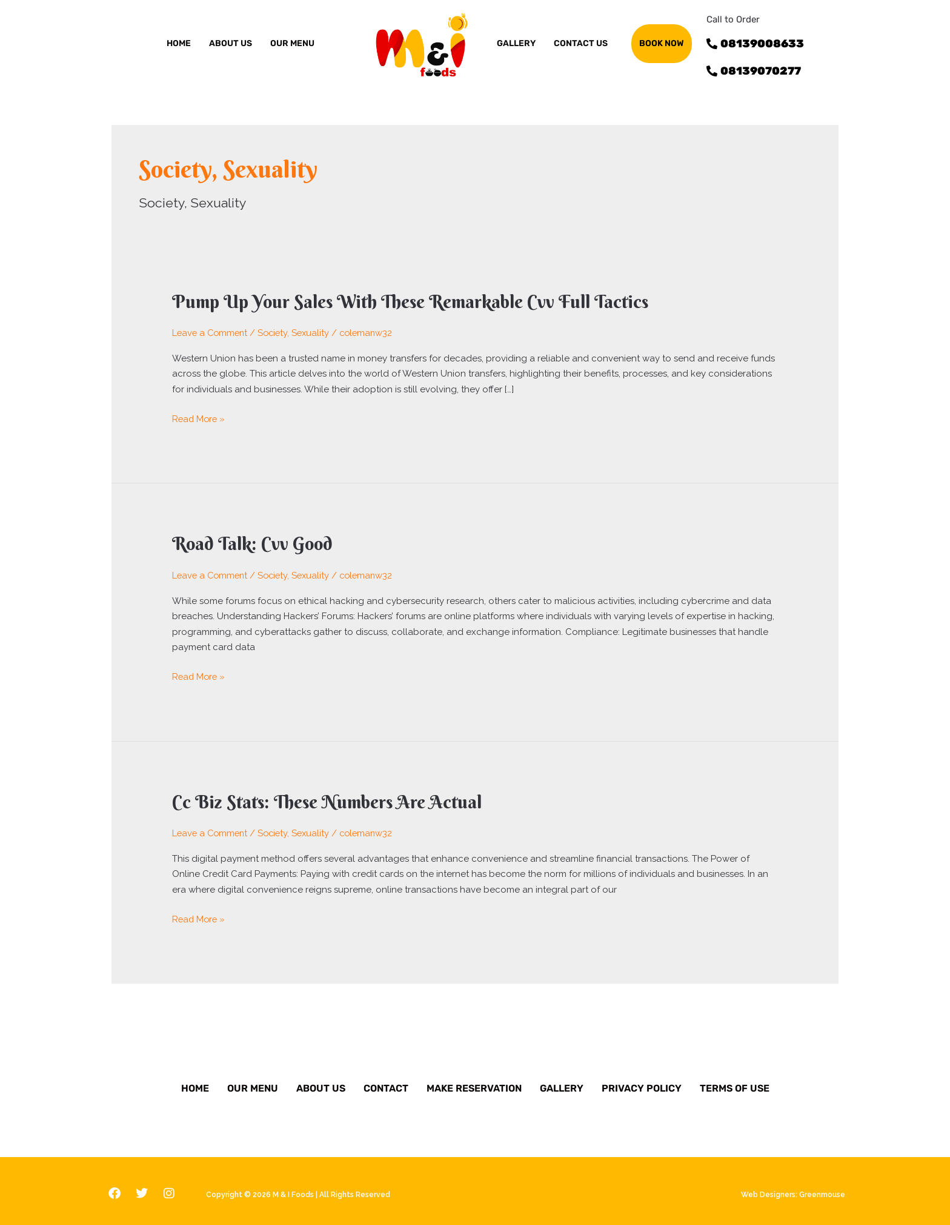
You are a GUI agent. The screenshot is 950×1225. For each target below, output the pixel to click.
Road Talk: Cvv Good (254, 542)
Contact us (581, 43)
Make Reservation (474, 1083)
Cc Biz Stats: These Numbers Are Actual (330, 799)
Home (179, 43)
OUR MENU (292, 43)
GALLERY (516, 43)
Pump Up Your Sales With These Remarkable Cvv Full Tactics (416, 301)
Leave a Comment (211, 332)
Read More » (199, 418)
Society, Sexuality (298, 332)
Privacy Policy (642, 1083)
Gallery (561, 1083)
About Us (320, 1083)
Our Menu (252, 1083)
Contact (386, 1083)
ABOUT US (230, 43)
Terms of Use (734, 1083)
